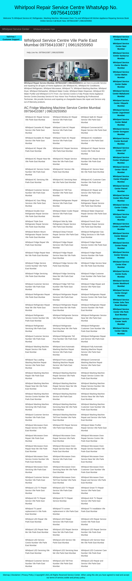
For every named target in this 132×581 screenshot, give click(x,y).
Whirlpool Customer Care (44, 29)
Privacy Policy (28, 575)
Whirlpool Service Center (15, 29)
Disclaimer (15, 575)
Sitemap (6, 575)
